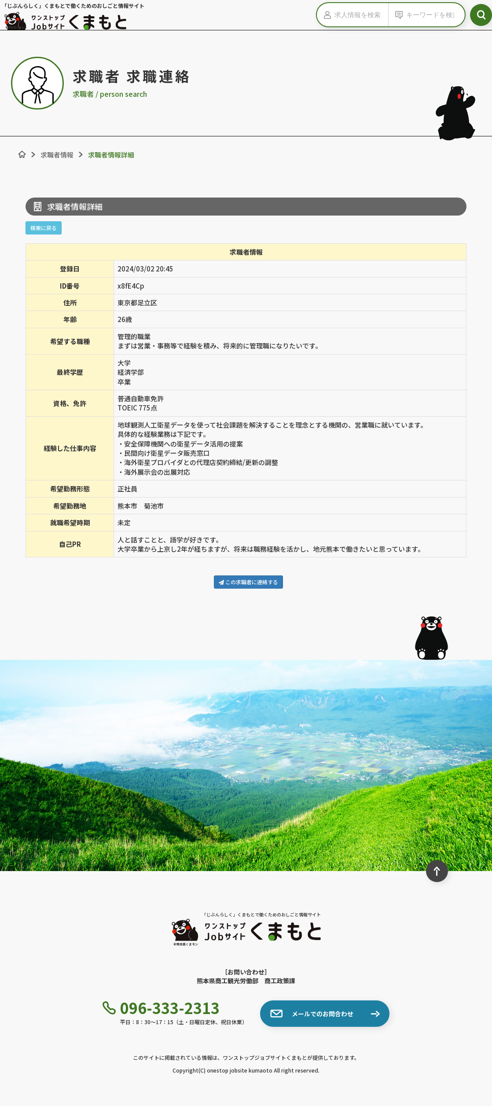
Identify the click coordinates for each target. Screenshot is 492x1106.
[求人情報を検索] (361, 14)
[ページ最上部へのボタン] (437, 871)
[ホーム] (22, 154)
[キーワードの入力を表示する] (397, 14)
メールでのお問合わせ (311, 1013)
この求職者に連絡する (248, 582)
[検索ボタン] (481, 15)
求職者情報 (56, 154)
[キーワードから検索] (433, 14)
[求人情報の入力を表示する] (325, 14)
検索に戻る (43, 227)
